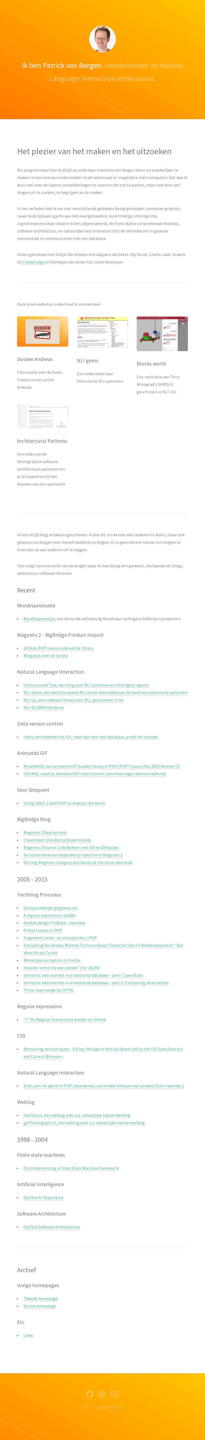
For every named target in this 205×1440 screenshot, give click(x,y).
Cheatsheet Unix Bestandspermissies (57, 840)
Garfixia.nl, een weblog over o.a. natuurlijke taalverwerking (76, 1115)
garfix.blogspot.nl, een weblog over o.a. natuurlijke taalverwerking (84, 1122)
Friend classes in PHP (42, 930)
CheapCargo (33, 262)
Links (28, 1335)
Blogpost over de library (45, 655)
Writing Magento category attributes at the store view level (78, 862)
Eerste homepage (39, 1306)
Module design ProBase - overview (54, 922)
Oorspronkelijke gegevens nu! (50, 907)
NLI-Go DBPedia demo (43, 707)
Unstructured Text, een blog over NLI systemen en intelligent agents (86, 685)
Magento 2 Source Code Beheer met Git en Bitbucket (71, 847)
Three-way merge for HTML (48, 990)
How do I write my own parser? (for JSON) (61, 967)
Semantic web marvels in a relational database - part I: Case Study (83, 975)
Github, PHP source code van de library (58, 648)
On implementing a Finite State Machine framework (71, 1168)
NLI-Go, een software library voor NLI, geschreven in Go (73, 699)
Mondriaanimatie (39, 618)
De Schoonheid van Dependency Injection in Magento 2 (73, 854)
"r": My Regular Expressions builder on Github (64, 1019)
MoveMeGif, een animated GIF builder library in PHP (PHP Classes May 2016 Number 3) (101, 766)
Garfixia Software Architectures (51, 1226)
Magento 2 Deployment (45, 832)
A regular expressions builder (49, 915)
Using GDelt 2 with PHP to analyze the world (64, 803)
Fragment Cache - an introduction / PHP (60, 937)
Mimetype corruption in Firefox (51, 960)
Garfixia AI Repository (43, 1197)
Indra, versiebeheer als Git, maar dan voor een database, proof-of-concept (91, 736)
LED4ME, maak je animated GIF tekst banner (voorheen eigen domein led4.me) (94, 773)
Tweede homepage (40, 1298)
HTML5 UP (116, 1407)
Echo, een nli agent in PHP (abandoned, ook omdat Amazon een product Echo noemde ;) (103, 1085)
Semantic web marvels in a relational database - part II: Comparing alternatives (96, 982)
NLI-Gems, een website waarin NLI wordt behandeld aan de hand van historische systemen (105, 692)
